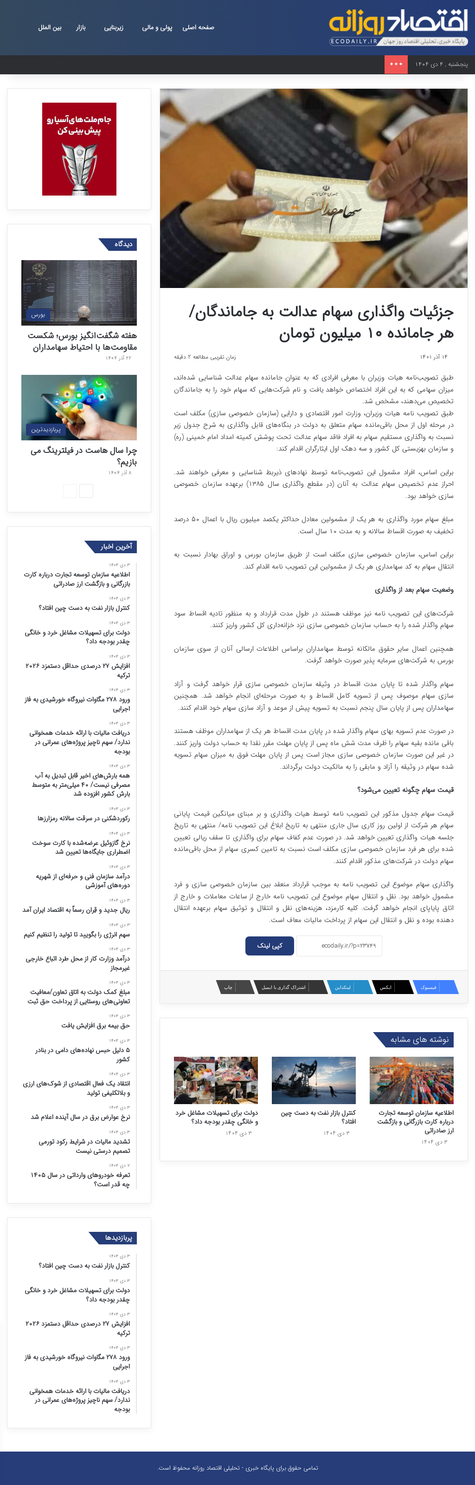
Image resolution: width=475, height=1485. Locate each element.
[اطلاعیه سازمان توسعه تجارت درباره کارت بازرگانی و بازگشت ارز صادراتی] (412, 1080)
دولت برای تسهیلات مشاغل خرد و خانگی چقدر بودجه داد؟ (216, 1117)
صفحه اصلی (198, 27)
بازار (80, 27)
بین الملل (49, 27)
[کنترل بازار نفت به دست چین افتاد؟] (314, 1080)
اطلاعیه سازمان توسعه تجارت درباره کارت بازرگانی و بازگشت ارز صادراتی (415, 1122)
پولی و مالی (157, 27)
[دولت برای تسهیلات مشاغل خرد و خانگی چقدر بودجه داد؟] (216, 1080)
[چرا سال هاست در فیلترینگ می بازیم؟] (79, 407)
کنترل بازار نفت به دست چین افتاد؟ (318, 1117)
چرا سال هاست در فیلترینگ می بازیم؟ (84, 456)
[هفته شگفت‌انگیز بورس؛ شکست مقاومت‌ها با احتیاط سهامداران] (79, 293)
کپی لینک (269, 946)
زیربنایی (113, 27)
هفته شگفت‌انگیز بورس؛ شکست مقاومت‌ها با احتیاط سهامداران (82, 341)
